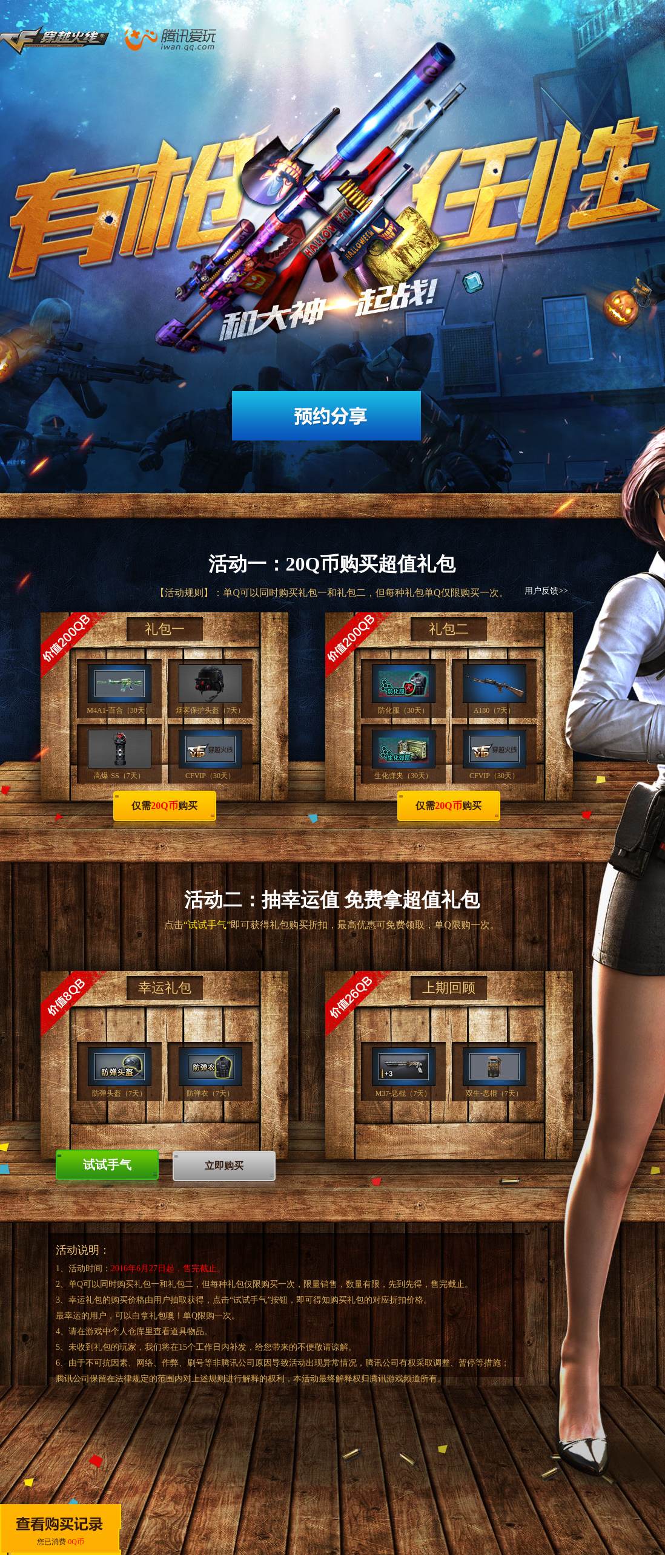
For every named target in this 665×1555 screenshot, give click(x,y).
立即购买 (224, 1166)
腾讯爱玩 (240, 39)
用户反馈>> (546, 590)
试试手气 (107, 1164)
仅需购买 (164, 805)
